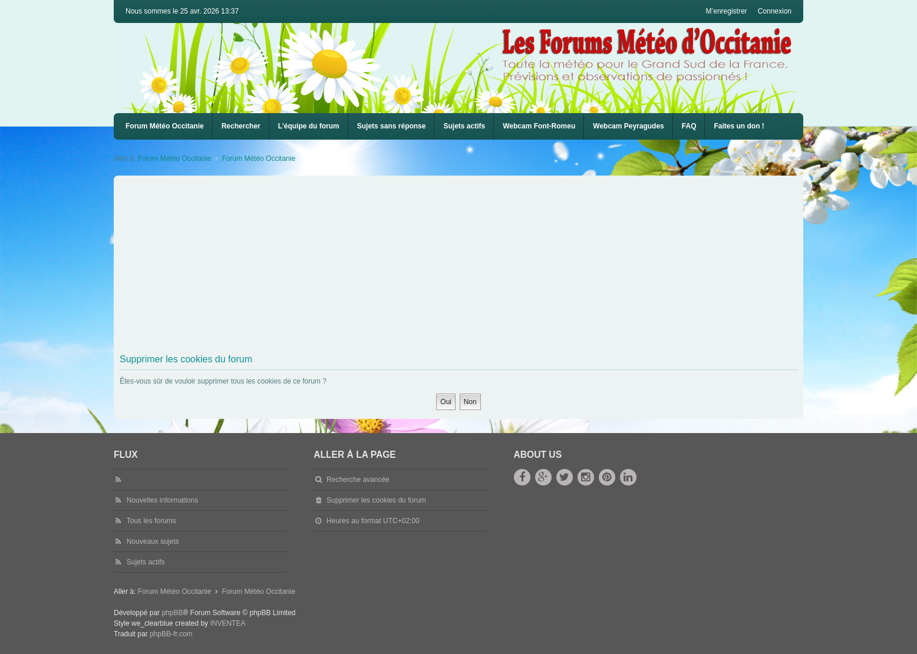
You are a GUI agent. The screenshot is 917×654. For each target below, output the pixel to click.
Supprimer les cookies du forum (376, 500)
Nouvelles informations (162, 500)
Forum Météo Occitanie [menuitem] (165, 126)
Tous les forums (151, 521)
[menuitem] (539, 126)
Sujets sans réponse (391, 126)
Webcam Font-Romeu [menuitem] (539, 126)
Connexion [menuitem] (774, 11)
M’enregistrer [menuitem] (726, 11)
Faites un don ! (739, 126)
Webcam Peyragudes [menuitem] (628, 126)
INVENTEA (227, 623)
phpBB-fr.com (171, 634)
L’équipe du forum (308, 126)
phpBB (172, 613)
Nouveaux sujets (153, 541)
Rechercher (241, 126)
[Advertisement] (473, 266)
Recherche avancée (358, 479)
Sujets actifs (464, 126)
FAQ (689, 126)
